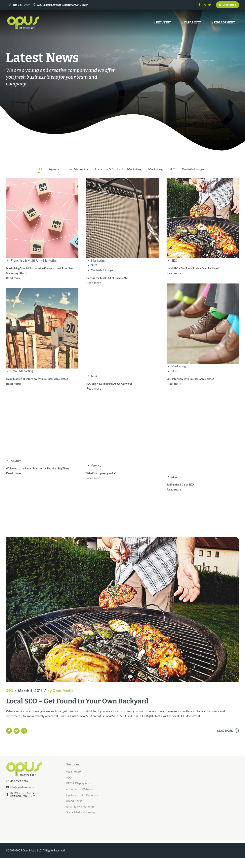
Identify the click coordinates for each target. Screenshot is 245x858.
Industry (162, 22)
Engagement (223, 22)
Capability (191, 22)
